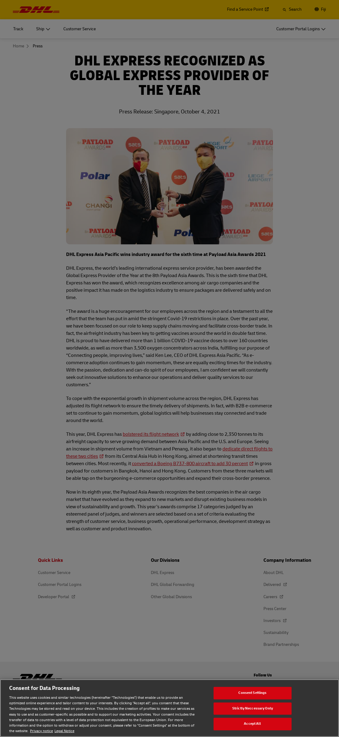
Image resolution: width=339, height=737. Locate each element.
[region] (169, 708)
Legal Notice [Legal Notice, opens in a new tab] (64, 731)
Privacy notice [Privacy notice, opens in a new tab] (41, 731)
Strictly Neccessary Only (252, 708)
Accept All (252, 723)
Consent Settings (252, 693)
